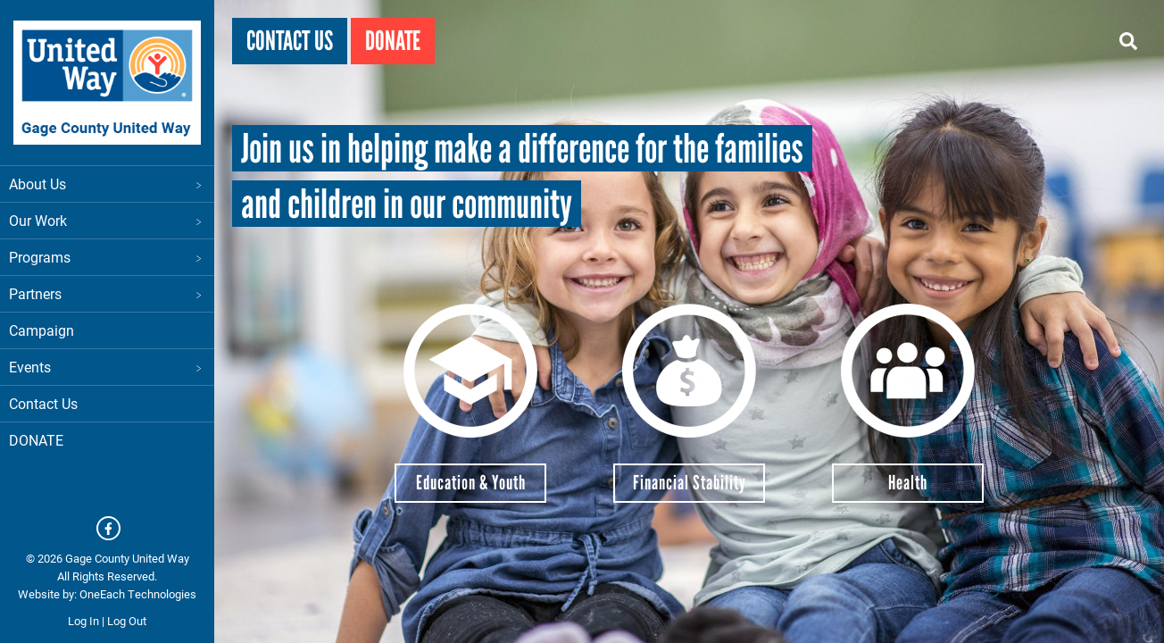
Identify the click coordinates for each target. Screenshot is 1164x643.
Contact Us (43, 403)
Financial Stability (689, 483)
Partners (107, 293)
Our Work (107, 220)
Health (907, 483)
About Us (107, 183)
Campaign (41, 330)
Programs (107, 256)
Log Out (126, 621)
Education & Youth (471, 483)
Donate (392, 40)
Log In (83, 621)
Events (107, 366)
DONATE (36, 439)
